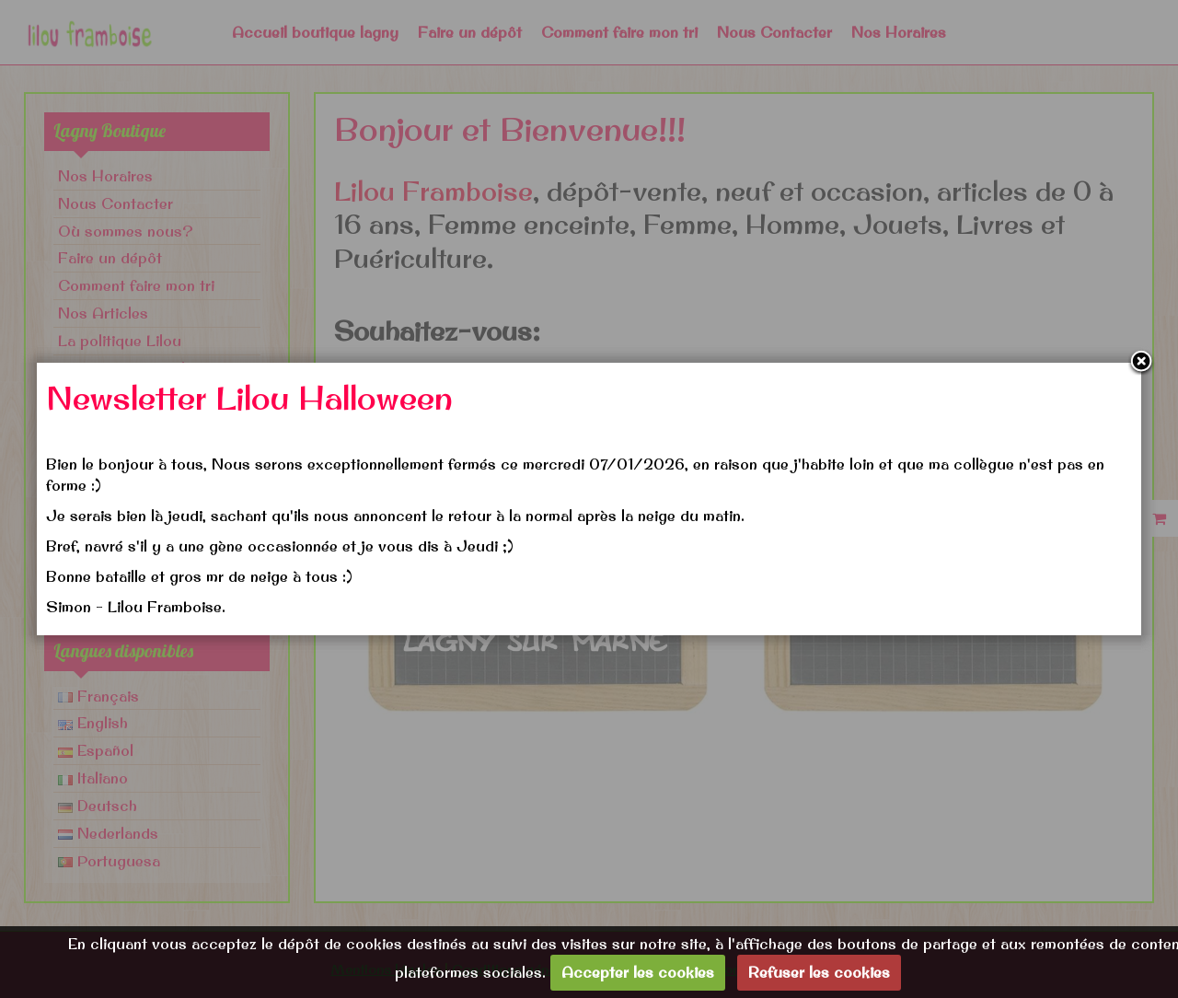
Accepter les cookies (637, 972)
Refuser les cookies (819, 972)
